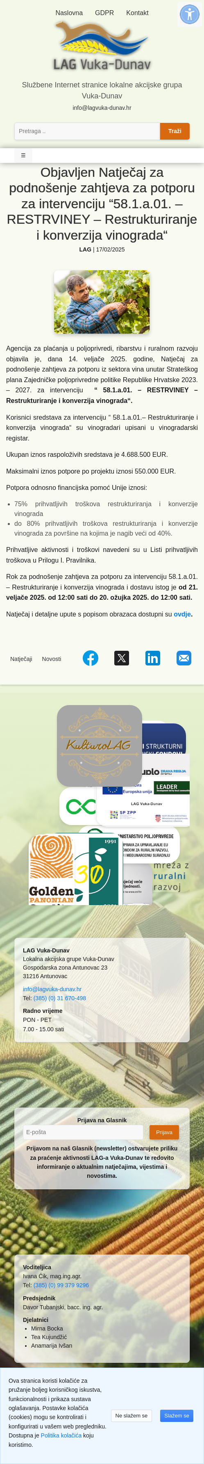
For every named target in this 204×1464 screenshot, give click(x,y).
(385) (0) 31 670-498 (60, 998)
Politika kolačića (61, 1435)
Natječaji (21, 659)
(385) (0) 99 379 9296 (61, 1285)
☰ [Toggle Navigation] (23, 155)
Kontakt (137, 12)
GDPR (104, 12)
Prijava (164, 1132)
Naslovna (69, 12)
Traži (174, 131)
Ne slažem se (132, 1416)
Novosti (51, 659)
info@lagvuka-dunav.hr (102, 108)
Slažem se (176, 1416)
